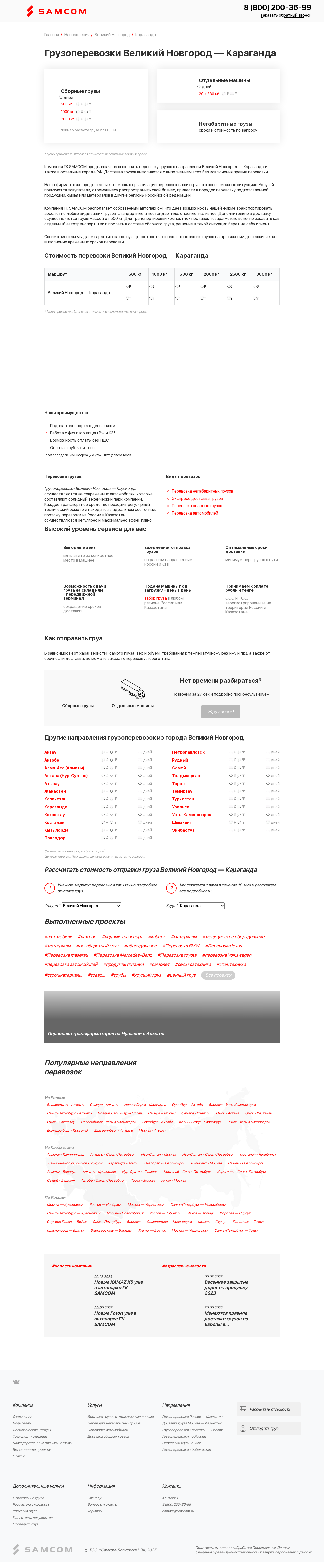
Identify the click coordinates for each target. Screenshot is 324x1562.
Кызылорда (56, 830)
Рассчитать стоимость (31, 1504)
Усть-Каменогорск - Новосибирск (74, 1163)
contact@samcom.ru (178, 1511)
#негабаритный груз (97, 946)
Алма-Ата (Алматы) (64, 768)
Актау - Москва (173, 1180)
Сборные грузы (80, 91)
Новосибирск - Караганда (145, 1105)
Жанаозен (55, 791)
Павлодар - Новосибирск (164, 1163)
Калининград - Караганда (199, 1122)
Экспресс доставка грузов (197, 499)
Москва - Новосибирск (124, 1213)
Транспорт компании (30, 1436)
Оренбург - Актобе (187, 1105)
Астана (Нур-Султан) (66, 776)
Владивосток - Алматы (65, 1105)
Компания (23, 1405)
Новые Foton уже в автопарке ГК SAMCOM (115, 1319)
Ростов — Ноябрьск (105, 1204)
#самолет (159, 964)
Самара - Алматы (104, 1105)
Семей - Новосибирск (246, 1163)
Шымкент (182, 823)
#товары (96, 975)
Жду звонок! (221, 711)
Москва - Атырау (152, 1130)
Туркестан (183, 799)
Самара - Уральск (195, 1113)
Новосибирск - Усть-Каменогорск (108, 1122)
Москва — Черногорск (146, 1204)
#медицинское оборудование (233, 937)
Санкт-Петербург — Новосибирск (198, 1204)
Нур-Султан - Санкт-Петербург (208, 1154)
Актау (50, 752)
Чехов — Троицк (200, 1213)
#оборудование (140, 946)
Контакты (171, 1486)
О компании (22, 1416)
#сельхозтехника (193, 964)
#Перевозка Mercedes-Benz (122, 955)
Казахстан (55, 799)
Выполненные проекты (31, 1449)
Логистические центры (32, 1430)
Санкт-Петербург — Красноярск (73, 1213)
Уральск (180, 807)
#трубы (118, 975)
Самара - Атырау (161, 1113)
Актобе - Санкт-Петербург (103, 1180)
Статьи (18, 1456)
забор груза (155, 598)
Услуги (94, 1405)
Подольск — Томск (248, 1222)
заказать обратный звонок (286, 15)
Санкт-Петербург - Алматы (69, 1113)
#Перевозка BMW (180, 946)
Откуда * (52, 906)
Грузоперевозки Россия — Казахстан (192, 1416)
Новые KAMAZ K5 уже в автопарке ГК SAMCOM (118, 1288)
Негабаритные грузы (225, 124)
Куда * (172, 906)
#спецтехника (231, 964)
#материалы (184, 937)
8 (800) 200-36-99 (277, 7)
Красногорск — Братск (65, 1230)
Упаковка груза (25, 1511)
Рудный (180, 760)
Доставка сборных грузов (108, 1436)
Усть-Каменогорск (191, 815)
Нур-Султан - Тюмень (139, 1172)
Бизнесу (94, 1498)
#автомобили (58, 937)
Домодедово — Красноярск (169, 1222)
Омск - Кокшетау (61, 1122)
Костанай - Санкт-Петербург (187, 1172)
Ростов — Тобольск (165, 1213)
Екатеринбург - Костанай (67, 1130)
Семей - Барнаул (61, 1180)
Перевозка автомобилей (195, 513)
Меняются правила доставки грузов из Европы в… (226, 1319)
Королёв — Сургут (235, 1213)
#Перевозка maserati (66, 955)
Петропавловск (188, 752)
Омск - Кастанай (258, 1113)
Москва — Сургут (212, 1222)
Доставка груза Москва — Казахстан (191, 1423)
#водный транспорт (122, 937)
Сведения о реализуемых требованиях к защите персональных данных (253, 1552)
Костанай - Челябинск (258, 1154)
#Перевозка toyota (176, 955)
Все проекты (218, 975)
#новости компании (72, 1266)
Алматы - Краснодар (99, 1172)
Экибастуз (183, 830)
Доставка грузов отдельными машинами (120, 1416)
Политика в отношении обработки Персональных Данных (242, 1547)
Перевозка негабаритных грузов (202, 491)
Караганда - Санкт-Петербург (241, 1172)
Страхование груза (28, 1498)
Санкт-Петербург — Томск (236, 1230)
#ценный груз (181, 975)
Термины (94, 1511)
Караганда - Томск (123, 1163)
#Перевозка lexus (223, 946)
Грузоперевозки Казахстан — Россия (192, 1430)
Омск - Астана (227, 1113)
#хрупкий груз (146, 975)
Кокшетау (54, 815)
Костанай (54, 823)
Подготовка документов (32, 1517)
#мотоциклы (57, 946)
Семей (179, 768)
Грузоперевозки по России (184, 1436)
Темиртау (182, 791)
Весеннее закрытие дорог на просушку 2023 (226, 1288)
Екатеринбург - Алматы (113, 1130)
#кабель (156, 937)
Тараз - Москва (143, 1180)
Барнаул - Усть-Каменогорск (232, 1105)
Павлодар (54, 838)
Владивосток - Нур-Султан (120, 1113)
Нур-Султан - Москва (158, 1154)
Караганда (55, 807)
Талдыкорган (186, 776)
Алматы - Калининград (65, 1154)
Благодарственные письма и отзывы (42, 1443)
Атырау (52, 784)
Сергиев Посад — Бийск (67, 1222)
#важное (87, 937)
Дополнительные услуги (38, 1486)
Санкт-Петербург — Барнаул (116, 1222)
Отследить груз (25, 1524)
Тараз (178, 784)
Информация (101, 1486)
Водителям (22, 1423)
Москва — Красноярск (65, 1204)
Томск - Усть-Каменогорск (248, 1122)
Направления (176, 1405)
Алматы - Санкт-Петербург (112, 1154)
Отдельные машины (224, 80)
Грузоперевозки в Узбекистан (186, 1449)
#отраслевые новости (184, 1266)
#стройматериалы (63, 975)
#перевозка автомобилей (70, 964)
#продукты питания (123, 964)
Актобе (51, 760)
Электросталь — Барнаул (111, 1230)
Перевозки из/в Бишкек (181, 1443)
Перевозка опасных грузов (197, 506)
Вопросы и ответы (102, 1504)
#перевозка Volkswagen (226, 955)
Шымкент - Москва (206, 1163)
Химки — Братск (152, 1230)
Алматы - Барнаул (61, 1172)
